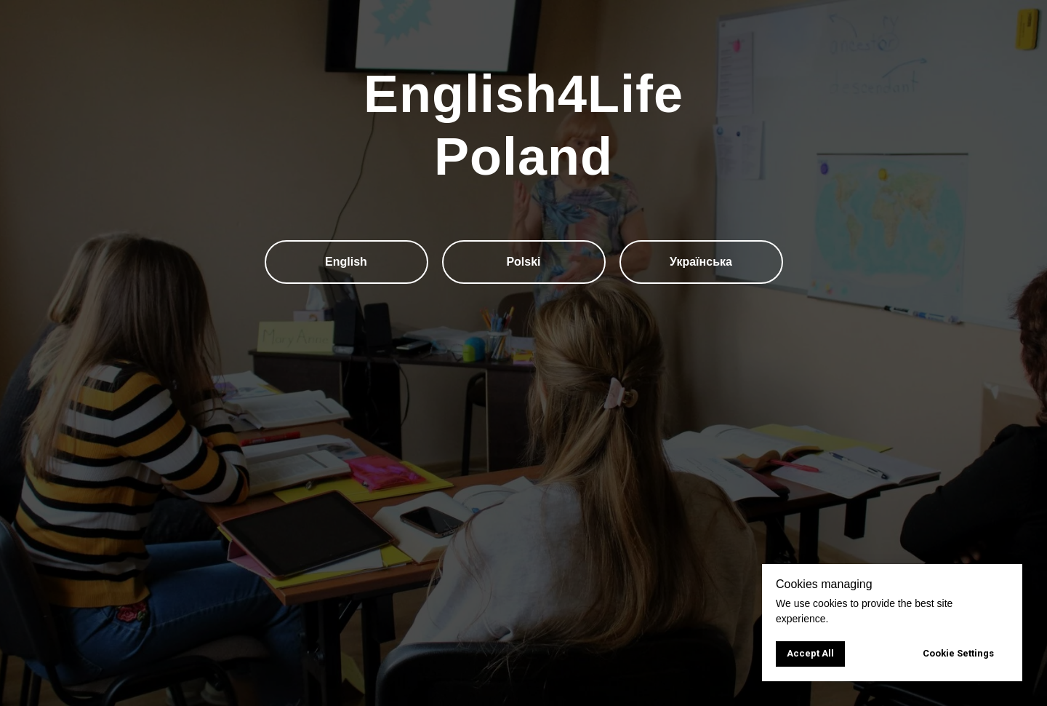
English (346, 261)
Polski (523, 261)
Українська (701, 261)
